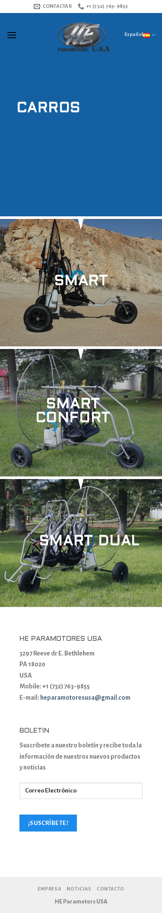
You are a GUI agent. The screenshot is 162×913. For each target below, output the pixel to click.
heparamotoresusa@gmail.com (85, 697)
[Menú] (11, 35)
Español (140, 35)
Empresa (49, 888)
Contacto (110, 888)
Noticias (79, 888)
